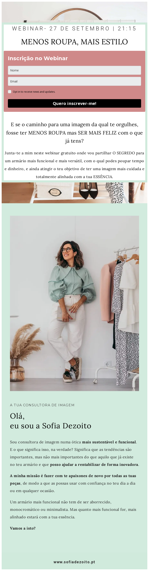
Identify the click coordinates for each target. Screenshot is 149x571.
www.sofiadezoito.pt (74, 562)
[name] (74, 70)
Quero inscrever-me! (74, 103)
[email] (74, 81)
